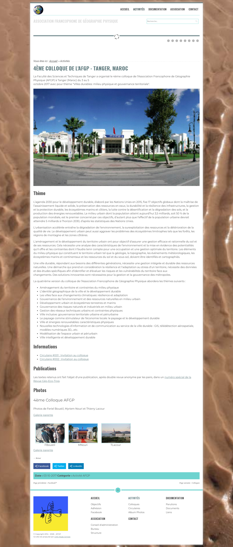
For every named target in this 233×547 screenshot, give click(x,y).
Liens (169, 512)
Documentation (157, 9)
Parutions (171, 504)
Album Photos (136, 512)
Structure (96, 533)
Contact (193, 9)
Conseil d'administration (104, 525)
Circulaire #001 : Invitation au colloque (64, 355)
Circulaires (134, 508)
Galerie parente (43, 415)
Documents (172, 508)
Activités (139, 9)
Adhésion (96, 508)
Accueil (124, 9)
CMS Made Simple (62, 537)
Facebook (51, 483)
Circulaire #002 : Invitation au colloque (64, 359)
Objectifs (96, 504)
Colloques (196, 483)
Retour (38, 458)
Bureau (95, 529)
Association (177, 9)
